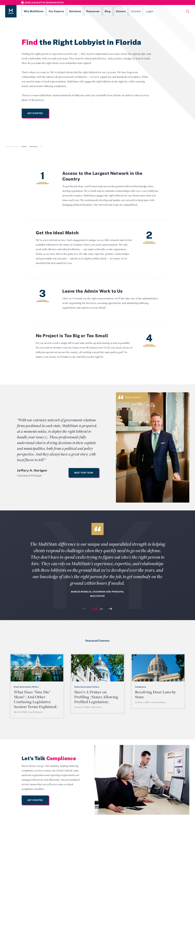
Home (24, 146)
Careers (105, 11)
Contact (118, 11)
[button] (110, 609)
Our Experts (50, 11)
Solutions (66, 11)
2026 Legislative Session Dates (44, 2)
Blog (94, 11)
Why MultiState (30, 11)
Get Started (35, 113)
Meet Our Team (83, 472)
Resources (81, 11)
